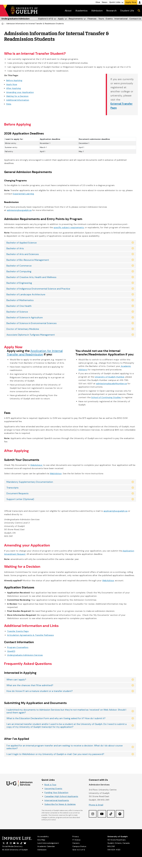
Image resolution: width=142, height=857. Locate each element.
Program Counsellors (17, 647)
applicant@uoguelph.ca (115, 511)
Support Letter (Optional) (20, 499)
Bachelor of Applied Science (21, 242)
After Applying (13, 88)
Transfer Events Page (18, 631)
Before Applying (14, 80)
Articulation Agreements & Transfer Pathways (30, 635)
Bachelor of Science (17, 311)
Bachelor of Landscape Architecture (25, 294)
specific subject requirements (69, 227)
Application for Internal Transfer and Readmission (35, 352)
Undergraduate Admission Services (25, 655)
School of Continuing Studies (106, 397)
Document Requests (17, 493)
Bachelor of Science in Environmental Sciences (31, 323)
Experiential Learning (23, 193)
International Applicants (56, 800)
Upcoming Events (53, 788)
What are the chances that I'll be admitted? (29, 685)
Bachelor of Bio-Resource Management (27, 259)
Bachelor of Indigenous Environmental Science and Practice (38, 288)
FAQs (8, 104)
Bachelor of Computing (18, 271)
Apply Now (11, 84)
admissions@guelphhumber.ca (111, 383)
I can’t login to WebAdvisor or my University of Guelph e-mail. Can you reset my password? (55, 754)
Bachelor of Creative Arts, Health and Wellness (31, 277)
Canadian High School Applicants (61, 796)
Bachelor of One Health (18, 305)
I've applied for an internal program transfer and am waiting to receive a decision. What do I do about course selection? (64, 747)
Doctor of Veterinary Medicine (22, 328)
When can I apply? (16, 679)
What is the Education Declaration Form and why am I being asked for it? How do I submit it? (55, 718)
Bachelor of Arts (15, 248)
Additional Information (17, 100)
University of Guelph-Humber (109, 376)
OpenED (11, 651)
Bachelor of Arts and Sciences (22, 254)
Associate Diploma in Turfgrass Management (30, 334)
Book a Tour (50, 784)
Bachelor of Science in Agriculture (24, 317)
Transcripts (12, 487)
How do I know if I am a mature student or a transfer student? (39, 691)
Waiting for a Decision (17, 96)
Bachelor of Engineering (19, 282)
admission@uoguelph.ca (19, 210)
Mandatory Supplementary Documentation (29, 481)
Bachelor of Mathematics (20, 300)
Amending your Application (20, 92)
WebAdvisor (108, 580)
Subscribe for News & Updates (60, 804)
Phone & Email (96, 804)
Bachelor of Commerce (19, 265)
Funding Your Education (56, 792)
